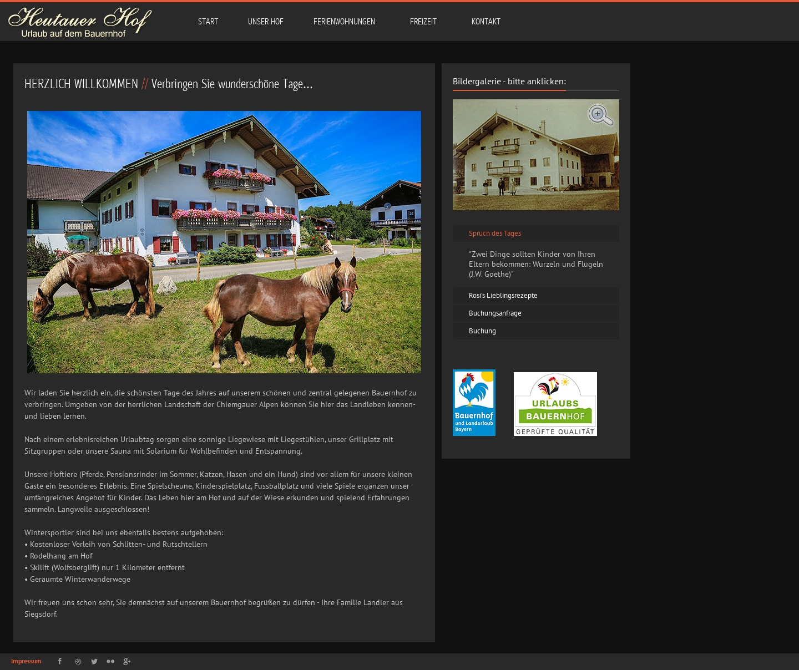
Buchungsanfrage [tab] (493, 313)
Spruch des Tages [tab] (493, 233)
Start (208, 21)
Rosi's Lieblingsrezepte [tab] (501, 295)
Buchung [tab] (480, 331)
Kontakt (486, 21)
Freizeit (422, 21)
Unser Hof (266, 21)
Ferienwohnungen (343, 21)
